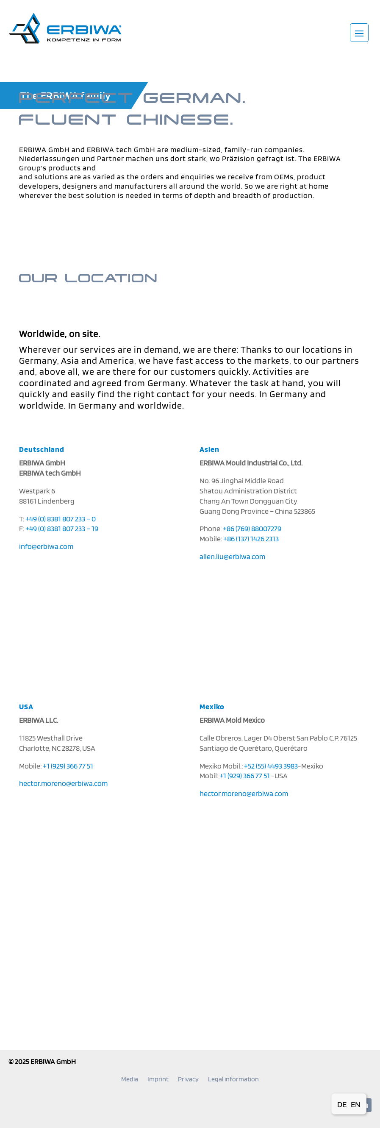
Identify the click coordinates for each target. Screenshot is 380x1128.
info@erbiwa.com (46, 546)
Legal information (233, 1079)
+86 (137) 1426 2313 (251, 538)
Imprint (158, 1079)
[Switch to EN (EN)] (356, 1104)
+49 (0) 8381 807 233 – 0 (60, 518)
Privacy (188, 1079)
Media (129, 1079)
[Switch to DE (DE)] (342, 1104)
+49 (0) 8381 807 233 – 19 (61, 528)
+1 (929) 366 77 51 (68, 765)
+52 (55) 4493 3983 (271, 765)
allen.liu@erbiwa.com (232, 556)
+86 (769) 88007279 (252, 528)
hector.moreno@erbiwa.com (63, 783)
